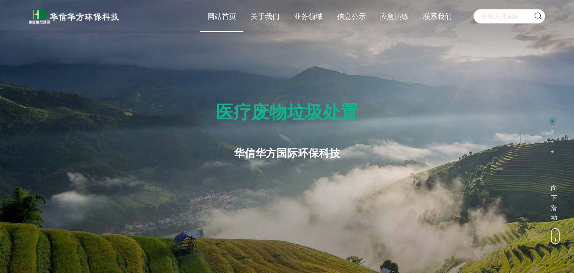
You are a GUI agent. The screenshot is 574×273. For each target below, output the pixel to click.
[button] (552, 121)
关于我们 (265, 16)
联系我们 (437, 16)
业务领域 (308, 16)
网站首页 (221, 16)
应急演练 (394, 16)
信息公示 (351, 16)
